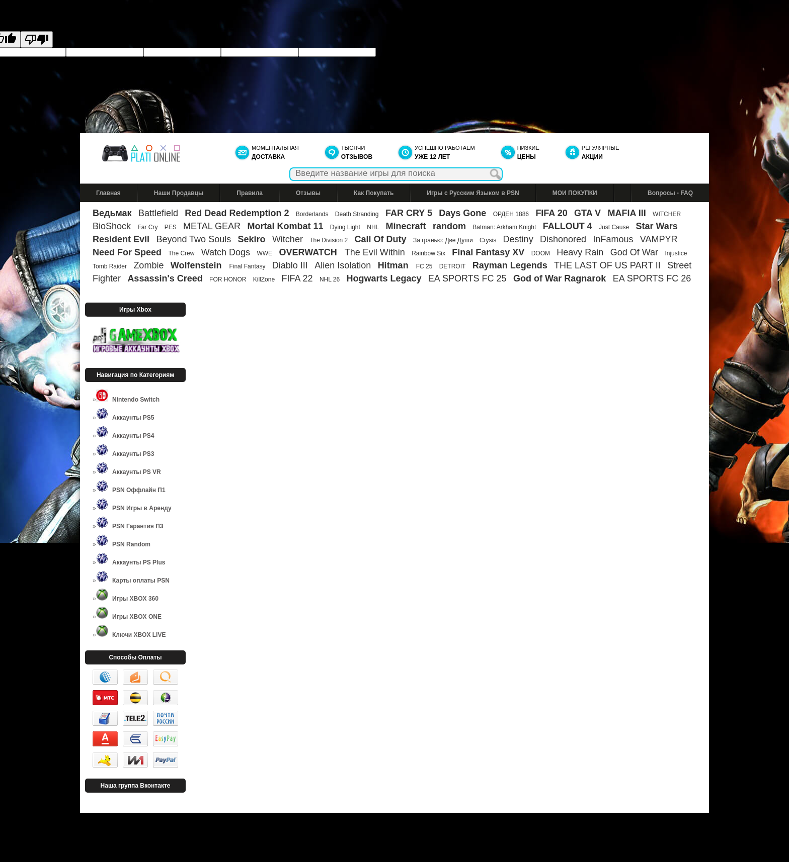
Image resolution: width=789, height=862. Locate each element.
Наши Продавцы (178, 193)
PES (171, 227)
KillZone (264, 279)
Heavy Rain (580, 252)
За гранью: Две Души (443, 240)
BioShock (112, 226)
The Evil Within (375, 252)
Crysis (488, 240)
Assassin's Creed (164, 278)
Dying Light (345, 227)
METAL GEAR (212, 226)
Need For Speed (127, 252)
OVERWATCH (309, 252)
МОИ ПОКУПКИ (575, 193)
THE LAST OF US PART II (607, 265)
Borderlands (312, 214)
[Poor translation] (37, 39)
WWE (264, 253)
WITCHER (667, 214)
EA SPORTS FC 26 (652, 278)
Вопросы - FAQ (670, 193)
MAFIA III (626, 213)
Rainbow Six (428, 253)
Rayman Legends (509, 265)
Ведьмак (112, 213)
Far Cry (147, 227)
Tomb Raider (110, 266)
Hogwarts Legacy (383, 278)
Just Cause (614, 227)
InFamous (613, 239)
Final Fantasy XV (488, 252)
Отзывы (308, 193)
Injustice (676, 253)
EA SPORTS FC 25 (467, 278)
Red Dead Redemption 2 (237, 213)
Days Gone (462, 213)
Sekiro (252, 239)
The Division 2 (328, 240)
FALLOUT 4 (567, 226)
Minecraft (406, 226)
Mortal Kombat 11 (285, 226)
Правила (249, 193)
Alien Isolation (342, 265)
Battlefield (158, 213)
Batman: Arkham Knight (504, 227)
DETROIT (452, 266)
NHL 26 (330, 279)
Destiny (518, 239)
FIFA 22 (296, 278)
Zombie (148, 265)
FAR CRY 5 (408, 213)
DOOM (540, 253)
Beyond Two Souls (193, 239)
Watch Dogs (225, 252)
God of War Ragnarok (559, 278)
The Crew (181, 253)
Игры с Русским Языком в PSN (473, 193)
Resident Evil (121, 239)
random (449, 226)
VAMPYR (659, 239)
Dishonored (563, 239)
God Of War (634, 252)
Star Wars (656, 226)
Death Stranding (357, 214)
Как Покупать (373, 193)
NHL (373, 227)
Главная (108, 193)
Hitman (394, 265)
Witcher (287, 239)
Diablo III (290, 265)
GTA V (587, 213)
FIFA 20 (551, 213)
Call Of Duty (381, 239)
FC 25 (424, 266)
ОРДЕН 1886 (511, 214)
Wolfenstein (197, 265)
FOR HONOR (227, 279)
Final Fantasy (247, 266)
